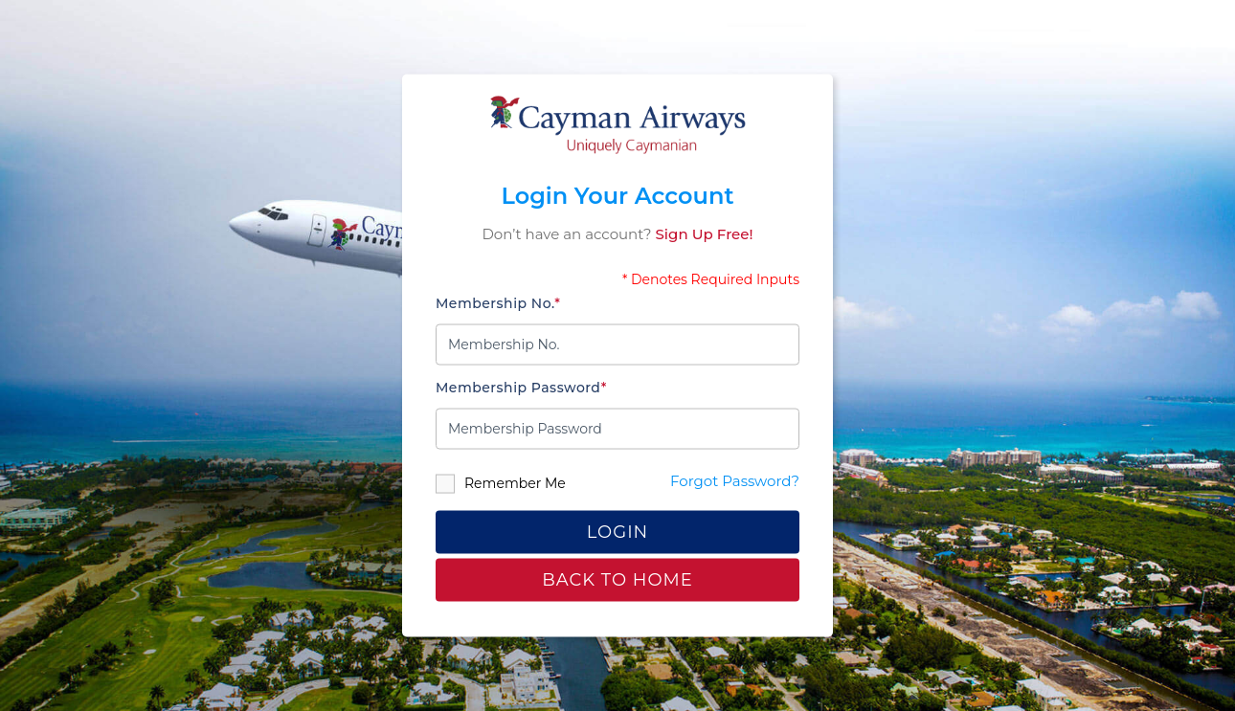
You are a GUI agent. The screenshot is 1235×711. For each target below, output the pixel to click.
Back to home (617, 579)
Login (617, 531)
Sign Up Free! (704, 234)
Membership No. (498, 302)
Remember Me (501, 483)
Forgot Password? (734, 480)
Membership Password (521, 386)
